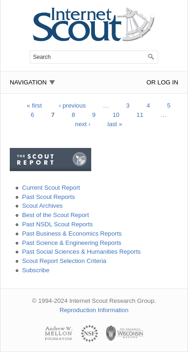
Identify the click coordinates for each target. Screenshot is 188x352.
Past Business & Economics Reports (71, 233)
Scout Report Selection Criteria (64, 260)
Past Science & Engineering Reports (71, 242)
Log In (167, 82)
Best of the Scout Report (55, 214)
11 (139, 114)
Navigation (28, 82)
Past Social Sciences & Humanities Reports (81, 251)
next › (82, 124)
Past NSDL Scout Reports (57, 224)
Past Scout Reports (48, 196)
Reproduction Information (94, 310)
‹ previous (72, 105)
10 (116, 114)
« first (34, 105)
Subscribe (35, 270)
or (151, 82)
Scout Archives (42, 205)
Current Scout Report (51, 187)
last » (114, 124)
